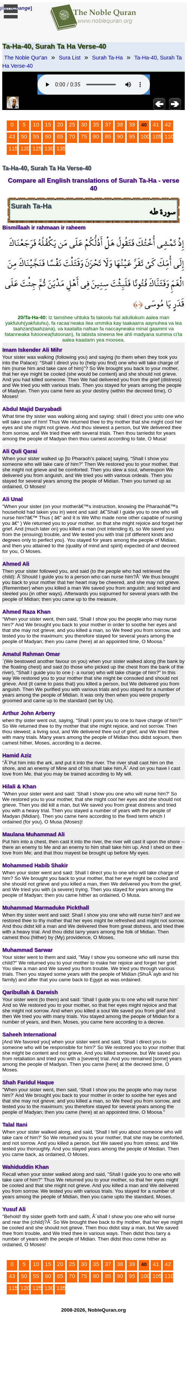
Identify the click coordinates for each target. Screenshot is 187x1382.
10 (36, 125)
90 (120, 137)
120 (25, 149)
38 (120, 125)
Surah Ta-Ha (107, 58)
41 (156, 125)
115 (13, 149)
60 (48, 137)
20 (60, 125)
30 (84, 125)
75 (84, 137)
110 (169, 137)
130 (49, 149)
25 (72, 125)
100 (145, 137)
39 (132, 125)
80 (96, 137)
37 (108, 125)
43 (12, 137)
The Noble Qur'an (25, 58)
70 (72, 137)
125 (37, 149)
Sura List (70, 58)
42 (168, 125)
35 (96, 125)
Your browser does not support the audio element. (93, 84)
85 (108, 137)
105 (157, 137)
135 (61, 149)
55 (36, 137)
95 (132, 137)
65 (60, 137)
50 (24, 137)
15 (48, 125)
